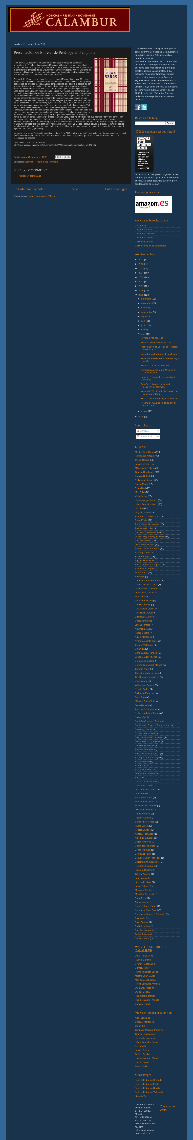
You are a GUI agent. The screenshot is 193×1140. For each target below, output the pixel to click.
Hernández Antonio (144, 456)
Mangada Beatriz (143, 890)
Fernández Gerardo (145, 866)
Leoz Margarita (50, 162)
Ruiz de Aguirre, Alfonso (147, 1000)
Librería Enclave (143, 882)
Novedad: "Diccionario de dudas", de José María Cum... (159, 392)
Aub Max (139, 777)
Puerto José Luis (143, 528)
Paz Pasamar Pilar (144, 749)
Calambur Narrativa (145, 233)
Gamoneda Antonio (145, 544)
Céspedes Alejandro (145, 846)
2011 (141, 286)
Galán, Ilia (140, 1026)
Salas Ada (140, 918)
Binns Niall (140, 488)
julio (143, 321)
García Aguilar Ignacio (146, 653)
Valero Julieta (142, 826)
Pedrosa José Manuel (146, 709)
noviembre (147, 303)
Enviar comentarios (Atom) (41, 196)
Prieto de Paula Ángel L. (147, 753)
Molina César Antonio (146, 805)
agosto (145, 316)
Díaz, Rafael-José (144, 955)
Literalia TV (140, 1096)
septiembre (147, 312)
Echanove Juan (143, 850)
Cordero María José (145, 733)
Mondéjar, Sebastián (145, 980)
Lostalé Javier (142, 464)
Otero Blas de (142, 705)
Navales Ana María (144, 745)
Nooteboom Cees (144, 600)
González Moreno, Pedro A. (149, 1030)
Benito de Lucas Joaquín (147, 564)
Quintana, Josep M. (145, 988)
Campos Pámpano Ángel (147, 580)
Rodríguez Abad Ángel (146, 910)
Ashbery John (142, 552)
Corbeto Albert (142, 669)
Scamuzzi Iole (142, 765)
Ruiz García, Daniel (145, 996)
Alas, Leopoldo (142, 1018)
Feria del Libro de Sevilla (147, 1088)
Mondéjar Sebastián (145, 894)
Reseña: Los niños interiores (155, 365)
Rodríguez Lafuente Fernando (150, 914)
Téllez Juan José (143, 934)
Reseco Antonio (143, 817)
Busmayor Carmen (144, 616)
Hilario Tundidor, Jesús (146, 972)
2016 (141, 264)
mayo (144, 329)
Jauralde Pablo (142, 625)
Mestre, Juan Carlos (145, 976)
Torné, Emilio (141, 1066)
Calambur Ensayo (144, 237)
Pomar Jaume (142, 902)
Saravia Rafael (142, 476)
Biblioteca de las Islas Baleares (150, 245)
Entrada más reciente (29, 189)
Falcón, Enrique (143, 960)
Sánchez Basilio (143, 540)
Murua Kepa (141, 572)
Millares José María (145, 468)
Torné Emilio (141, 520)
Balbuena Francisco (145, 693)
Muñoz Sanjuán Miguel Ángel (150, 536)
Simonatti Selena (143, 769)
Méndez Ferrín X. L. (145, 701)
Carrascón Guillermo (145, 781)
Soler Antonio (141, 922)
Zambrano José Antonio (147, 516)
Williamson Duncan (145, 685)
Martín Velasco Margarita (147, 741)
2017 (141, 259)
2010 (141, 290)
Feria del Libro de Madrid (147, 1084)
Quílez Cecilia (142, 460)
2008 (141, 416)
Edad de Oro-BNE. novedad (149, 737)
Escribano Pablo (143, 854)
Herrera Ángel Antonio (146, 500)
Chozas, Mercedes (144, 1022)
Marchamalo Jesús (144, 801)
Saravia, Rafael (143, 1004)
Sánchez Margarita (144, 930)
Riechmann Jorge (144, 568)
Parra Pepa (140, 898)
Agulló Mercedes (143, 637)
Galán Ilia (140, 649)
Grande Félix (141, 793)
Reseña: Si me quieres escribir (156, 342)
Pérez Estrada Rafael (146, 906)
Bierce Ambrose (143, 841)
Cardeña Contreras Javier (148, 721)
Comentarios (144, 436)
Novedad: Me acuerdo (152, 338)
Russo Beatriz (142, 633)
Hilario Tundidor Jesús (146, 504)
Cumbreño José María (146, 584)
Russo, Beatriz (142, 1062)
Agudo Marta (141, 484)
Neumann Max (142, 629)
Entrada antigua (116, 189)
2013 (141, 277)
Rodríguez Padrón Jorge (147, 757)
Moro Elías (140, 596)
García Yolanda (143, 874)
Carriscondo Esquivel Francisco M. (152, 725)
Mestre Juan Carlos (145, 452)
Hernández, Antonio (145, 1038)
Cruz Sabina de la (144, 785)
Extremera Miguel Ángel (147, 862)
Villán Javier (141, 496)
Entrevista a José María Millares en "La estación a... (158, 371)
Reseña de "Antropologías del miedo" (159, 398)
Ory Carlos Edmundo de (147, 677)
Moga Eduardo (142, 512)
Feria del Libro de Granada (148, 1080)
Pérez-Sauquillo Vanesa (147, 524)
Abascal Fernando (144, 834)
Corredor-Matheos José (147, 673)
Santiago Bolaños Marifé (147, 532)
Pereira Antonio (143, 604)
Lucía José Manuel (144, 592)
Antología (140, 576)
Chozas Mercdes (143, 621)
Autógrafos (140, 717)
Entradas (143, 431)
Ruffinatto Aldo (142, 761)
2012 (141, 281)
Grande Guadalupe (144, 472)
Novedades (140, 225)
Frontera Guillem (143, 870)
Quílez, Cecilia (142, 992)
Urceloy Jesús (142, 938)
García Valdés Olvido (145, 789)
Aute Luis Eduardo (144, 838)
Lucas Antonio (142, 886)
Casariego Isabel (143, 729)
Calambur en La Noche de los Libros (159, 354)
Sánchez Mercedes (145, 821)
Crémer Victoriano (144, 645)
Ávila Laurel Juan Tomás (147, 713)
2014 (141, 272)
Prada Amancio (143, 813)
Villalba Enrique (143, 830)
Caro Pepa (140, 697)
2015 (141, 268)
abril (143, 334)
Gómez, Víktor (142, 968)
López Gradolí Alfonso (146, 657)
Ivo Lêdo (139, 508)
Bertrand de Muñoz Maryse (148, 665)
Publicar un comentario (29, 176)
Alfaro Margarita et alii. (146, 641)
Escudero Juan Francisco (148, 858)
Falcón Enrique (142, 556)
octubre (145, 307)
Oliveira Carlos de (144, 809)
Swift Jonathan (142, 926)
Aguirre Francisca (144, 560)
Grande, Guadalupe (145, 964)
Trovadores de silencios (147, 773)
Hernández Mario (144, 797)
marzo (144, 411)
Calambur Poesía (33, 162)
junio (144, 325)
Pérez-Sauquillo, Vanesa (147, 984)
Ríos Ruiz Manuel (144, 612)
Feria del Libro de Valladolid (149, 1092)
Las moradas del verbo (146, 588)
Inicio (74, 189)
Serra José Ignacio (144, 661)
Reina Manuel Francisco (147, 548)
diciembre (146, 299)
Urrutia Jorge (141, 681)
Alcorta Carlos (142, 689)
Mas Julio (140, 492)
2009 (141, 295)
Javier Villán (141, 1046)
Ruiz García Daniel (144, 608)
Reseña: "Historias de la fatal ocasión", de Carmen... (155, 385)
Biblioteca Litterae (144, 241)
